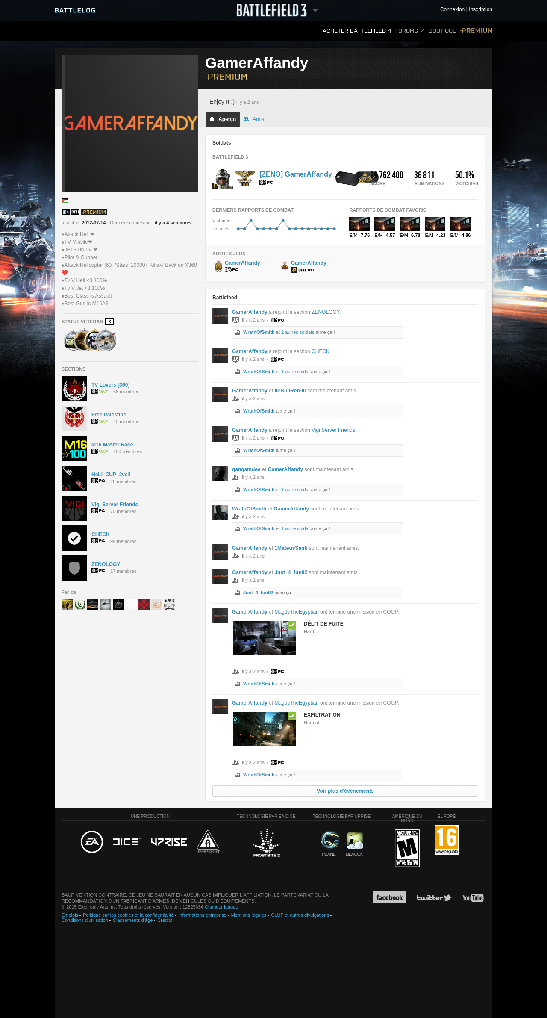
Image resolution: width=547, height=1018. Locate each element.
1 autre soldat (295, 371)
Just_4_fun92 (290, 572)
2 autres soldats (298, 332)
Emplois (70, 915)
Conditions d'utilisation (85, 920)
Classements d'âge (133, 920)
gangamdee (246, 469)
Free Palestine (108, 415)
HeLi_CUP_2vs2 (110, 475)
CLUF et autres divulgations (300, 915)
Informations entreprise (202, 915)
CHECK (100, 534)
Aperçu (222, 119)
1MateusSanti (290, 548)
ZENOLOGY (105, 564)
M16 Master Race (112, 445)
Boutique (442, 31)
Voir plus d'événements (345, 791)
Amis (253, 119)
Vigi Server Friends (114, 505)
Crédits (164, 920)
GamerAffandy (250, 312)
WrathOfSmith (259, 332)
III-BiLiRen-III (290, 391)
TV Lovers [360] (110, 385)
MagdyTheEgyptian (296, 612)
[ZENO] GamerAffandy (295, 174)
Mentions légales (249, 915)
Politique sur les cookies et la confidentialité (128, 915)
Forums (409, 31)
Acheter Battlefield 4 (357, 31)
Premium (476, 31)
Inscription (480, 9)
